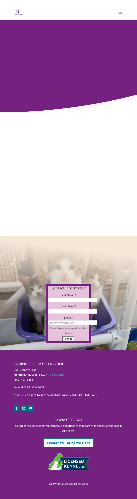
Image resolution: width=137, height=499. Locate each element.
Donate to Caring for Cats (68, 443)
